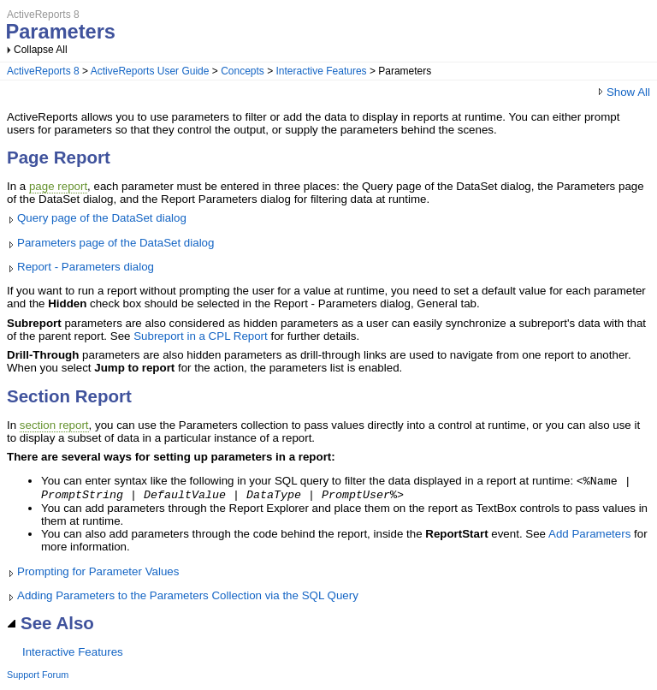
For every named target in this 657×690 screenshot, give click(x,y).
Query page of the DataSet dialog (101, 217)
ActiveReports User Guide (150, 71)
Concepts (242, 71)
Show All (623, 92)
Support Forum (37, 678)
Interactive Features (321, 71)
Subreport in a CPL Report (200, 336)
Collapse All (41, 50)
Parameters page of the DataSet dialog (115, 242)
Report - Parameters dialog (85, 266)
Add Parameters (589, 537)
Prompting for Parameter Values (98, 574)
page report (58, 186)
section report (54, 425)
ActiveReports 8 (43, 71)
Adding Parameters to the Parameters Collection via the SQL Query (187, 598)
